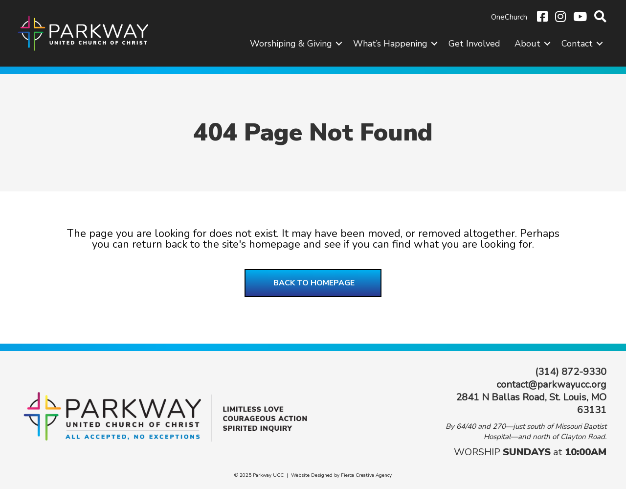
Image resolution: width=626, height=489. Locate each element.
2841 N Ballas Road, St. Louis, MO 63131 (531, 404)
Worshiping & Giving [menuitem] (291, 43)
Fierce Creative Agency (366, 475)
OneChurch (509, 17)
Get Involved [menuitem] (474, 43)
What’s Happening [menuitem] (390, 43)
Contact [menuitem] (577, 43)
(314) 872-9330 (570, 371)
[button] (339, 43)
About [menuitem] (527, 43)
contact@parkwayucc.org (551, 384)
